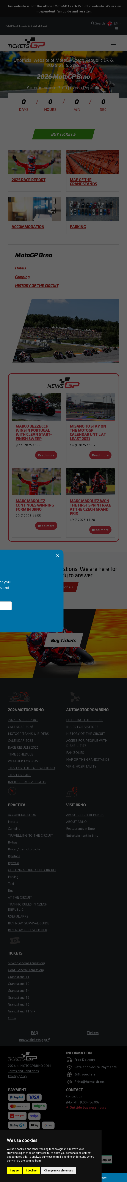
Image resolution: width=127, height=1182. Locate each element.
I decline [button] (31, 1170)
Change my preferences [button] (58, 1170)
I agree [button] (14, 1170)
